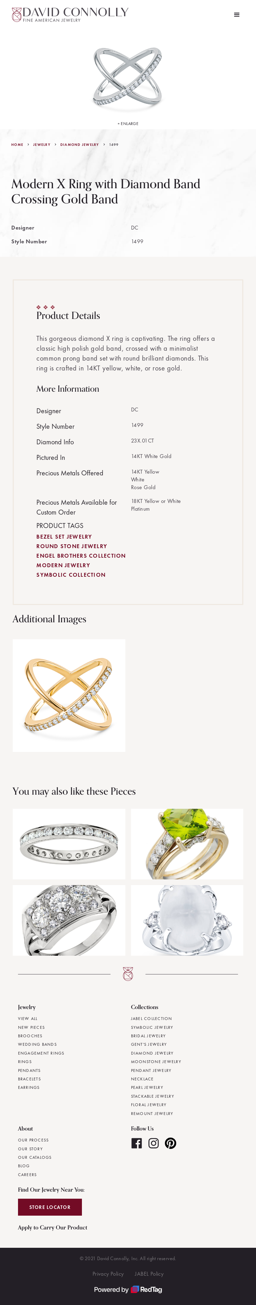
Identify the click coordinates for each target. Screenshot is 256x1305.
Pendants (29, 1070)
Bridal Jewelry (148, 1035)
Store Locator (50, 1207)
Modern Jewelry (63, 565)
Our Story (30, 1148)
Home (17, 145)
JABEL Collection (151, 1018)
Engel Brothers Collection (81, 555)
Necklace (142, 1078)
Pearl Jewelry (147, 1087)
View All (28, 1018)
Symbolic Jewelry (152, 1027)
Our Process (33, 1140)
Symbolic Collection (71, 574)
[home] (68, 15)
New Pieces (31, 1027)
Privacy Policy (108, 1273)
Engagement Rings (41, 1053)
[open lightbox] (128, 79)
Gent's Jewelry (149, 1044)
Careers (27, 1174)
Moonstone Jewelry (156, 1061)
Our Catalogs (35, 1157)
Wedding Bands (37, 1044)
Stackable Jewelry (152, 1096)
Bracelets (29, 1078)
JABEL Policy (149, 1273)
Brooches (30, 1035)
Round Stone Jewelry (71, 546)
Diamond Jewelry (79, 145)
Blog (24, 1165)
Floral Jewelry (149, 1104)
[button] (237, 14)
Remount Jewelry (152, 1113)
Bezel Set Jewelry (64, 536)
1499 (114, 145)
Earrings (29, 1087)
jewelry (41, 145)
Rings (25, 1061)
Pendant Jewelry (151, 1070)
